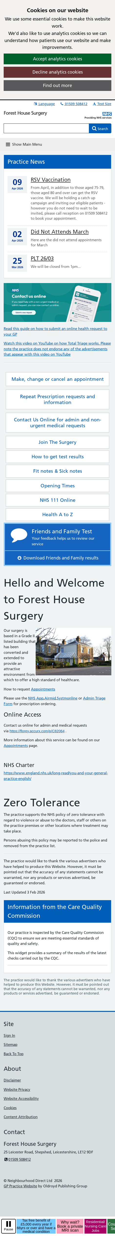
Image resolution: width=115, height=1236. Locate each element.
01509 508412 (73, 104)
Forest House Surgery (25, 113)
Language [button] (44, 104)
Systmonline (67, 698)
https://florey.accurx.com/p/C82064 (37, 731)
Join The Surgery (57, 442)
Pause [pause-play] (8, 1229)
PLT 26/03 (42, 258)
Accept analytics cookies (57, 59)
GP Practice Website (20, 1186)
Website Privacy (17, 1089)
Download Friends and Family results (57, 558)
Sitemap (10, 1044)
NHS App (35, 698)
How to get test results (57, 456)
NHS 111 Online (57, 500)
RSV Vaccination (51, 179)
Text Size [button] (101, 104)
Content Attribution (21, 1117)
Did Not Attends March (60, 232)
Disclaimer (12, 1080)
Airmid (50, 698)
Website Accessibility (21, 1098)
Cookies (10, 1107)
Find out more (57, 85)
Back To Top (13, 1053)
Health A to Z (57, 514)
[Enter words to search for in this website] (46, 128)
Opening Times (58, 486)
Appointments (43, 689)
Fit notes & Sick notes (57, 471)
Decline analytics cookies (57, 72)
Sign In (9, 1035)
